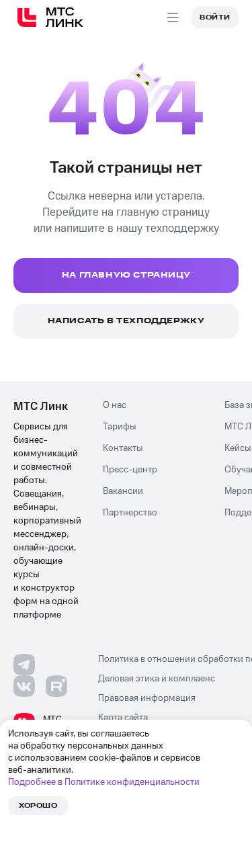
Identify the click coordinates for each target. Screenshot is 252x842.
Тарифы (119, 426)
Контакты (123, 448)
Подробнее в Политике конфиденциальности (104, 782)
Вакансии (123, 491)
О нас (114, 405)
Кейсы (237, 448)
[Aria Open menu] (172, 17)
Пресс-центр (130, 469)
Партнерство (130, 512)
